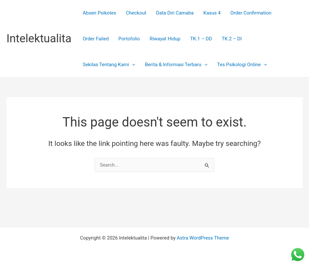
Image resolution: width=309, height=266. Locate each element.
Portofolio (129, 39)
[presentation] (132, 64)
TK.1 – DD (201, 39)
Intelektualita (38, 38)
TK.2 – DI (232, 39)
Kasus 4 (211, 13)
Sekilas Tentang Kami (109, 64)
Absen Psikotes (99, 13)
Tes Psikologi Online (242, 64)
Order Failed (96, 39)
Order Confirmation (251, 13)
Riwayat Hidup (165, 39)
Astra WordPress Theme (203, 238)
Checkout (136, 13)
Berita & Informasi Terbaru (176, 64)
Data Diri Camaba (175, 13)
